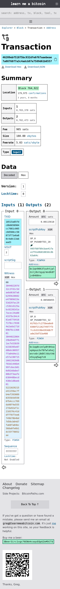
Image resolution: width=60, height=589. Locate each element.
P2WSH (15, 440)
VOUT (8, 247)
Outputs (34, 205)
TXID (7, 216)
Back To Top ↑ (30, 504)
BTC (44, 216)
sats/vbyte (31, 142)
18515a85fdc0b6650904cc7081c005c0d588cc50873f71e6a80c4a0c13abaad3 (12, 231)
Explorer (7, 28)
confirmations (37, 93)
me (54, 523)
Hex (23, 175)
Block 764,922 (28, 88)
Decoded (9, 175)
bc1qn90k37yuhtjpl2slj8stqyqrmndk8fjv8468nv (42, 272)
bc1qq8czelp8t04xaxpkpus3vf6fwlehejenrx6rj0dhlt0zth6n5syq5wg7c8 (42, 352)
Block (20, 28)
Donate (21, 484)
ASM (7, 277)
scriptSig (9, 260)
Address (51, 28)
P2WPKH (41, 260)
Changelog (11, 488)
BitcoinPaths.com (33, 493)
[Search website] (30, 13)
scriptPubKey (37, 229)
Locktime (9, 194)
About (7, 484)
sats (50, 216)
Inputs (8, 205)
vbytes (31, 136)
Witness (9, 273)
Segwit (17, 152)
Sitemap (37, 484)
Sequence (10, 446)
